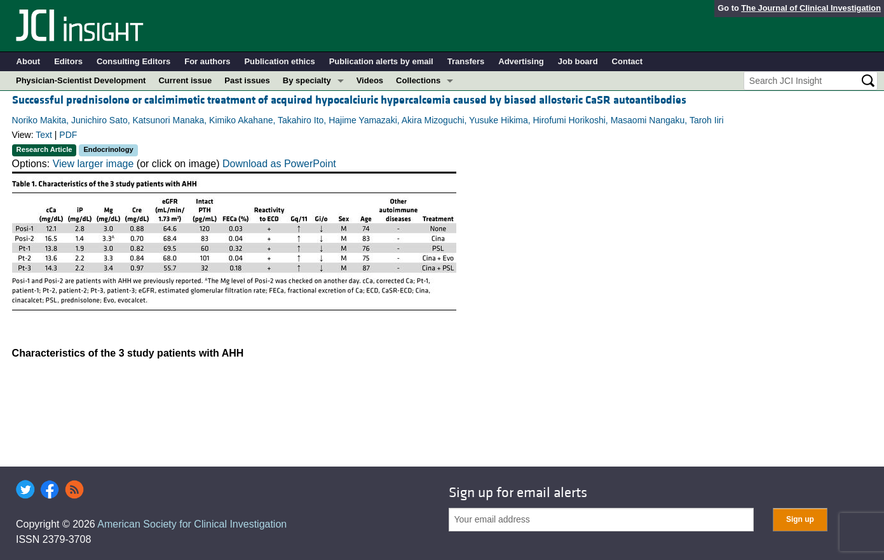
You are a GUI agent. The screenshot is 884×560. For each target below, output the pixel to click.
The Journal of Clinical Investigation (811, 8)
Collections (418, 80)
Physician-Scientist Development (81, 80)
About (29, 61)
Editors (68, 61)
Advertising (521, 61)
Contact (627, 61)
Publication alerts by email (381, 61)
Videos (370, 80)
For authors (207, 61)
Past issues (247, 80)
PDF (68, 135)
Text (44, 135)
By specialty (307, 80)
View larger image (93, 163)
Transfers (466, 61)
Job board (578, 61)
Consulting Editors (133, 61)
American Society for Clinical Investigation (192, 524)
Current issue (185, 80)
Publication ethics (279, 61)
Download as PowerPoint (279, 163)
